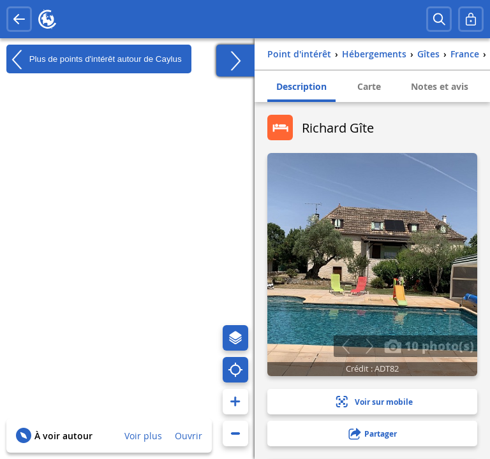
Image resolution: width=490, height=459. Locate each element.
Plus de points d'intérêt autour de (94, 59)
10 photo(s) (429, 345)
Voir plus (143, 436)
